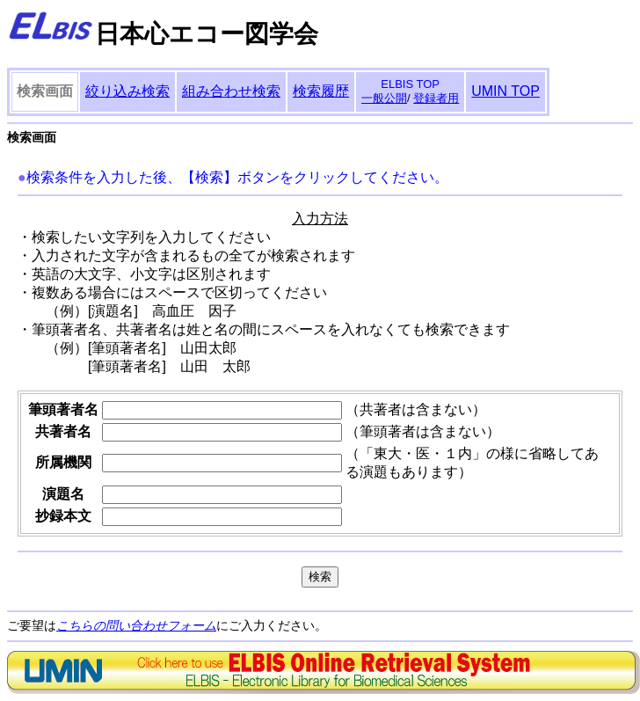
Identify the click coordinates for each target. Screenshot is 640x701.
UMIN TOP (505, 91)
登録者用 (436, 98)
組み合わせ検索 (231, 91)
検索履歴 (321, 91)
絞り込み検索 (127, 91)
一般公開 (384, 98)
